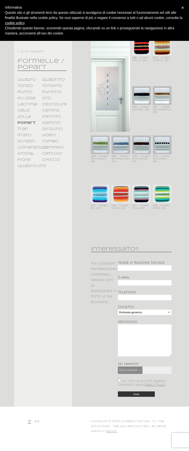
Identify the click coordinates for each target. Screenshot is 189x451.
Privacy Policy (155, 392)
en (36, 429)
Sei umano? (128, 371)
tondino (52, 86)
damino (51, 123)
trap (22, 129)
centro (51, 110)
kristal (25, 153)
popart (26, 123)
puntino (52, 92)
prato (24, 135)
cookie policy (14, 23)
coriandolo (31, 147)
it (29, 429)
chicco (51, 160)
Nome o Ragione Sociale (141, 263)
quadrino (53, 80)
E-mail (123, 277)
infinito (51, 116)
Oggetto (126, 307)
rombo (50, 141)
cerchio (52, 153)
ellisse (26, 98)
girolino (52, 129)
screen (26, 141)
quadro (26, 80)
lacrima (27, 104)
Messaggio (127, 322)
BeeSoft (111, 438)
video (49, 135)
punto (24, 92)
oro (46, 98)
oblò (23, 110)
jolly (24, 116)
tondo (25, 86)
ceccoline (55, 104)
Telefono (127, 292)
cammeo (53, 147)
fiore (24, 160)
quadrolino (31, 166)
